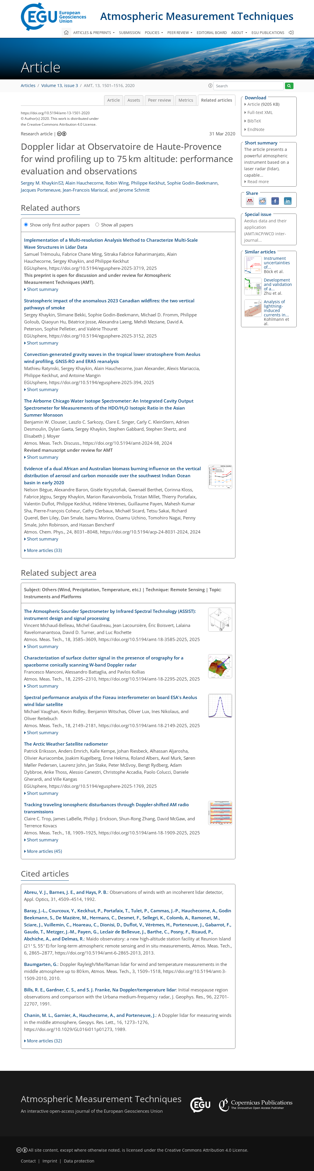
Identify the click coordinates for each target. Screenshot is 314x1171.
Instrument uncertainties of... (277, 262)
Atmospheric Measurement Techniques (196, 16)
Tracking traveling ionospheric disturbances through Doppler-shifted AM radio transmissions (106, 808)
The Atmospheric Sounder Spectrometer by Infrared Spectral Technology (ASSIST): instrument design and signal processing (110, 614)
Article (113, 100)
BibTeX (254, 121)
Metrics (186, 100)
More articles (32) (44, 1041)
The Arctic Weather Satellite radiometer (66, 744)
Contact (28, 1161)
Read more (258, 181)
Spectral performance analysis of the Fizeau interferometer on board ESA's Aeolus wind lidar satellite (110, 700)
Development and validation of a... (278, 284)
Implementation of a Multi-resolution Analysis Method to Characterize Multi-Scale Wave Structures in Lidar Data (111, 243)
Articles (28, 85)
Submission (129, 32)
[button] (210, 85)
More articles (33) (44, 550)
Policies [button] (152, 32)
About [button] (237, 32)
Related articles (216, 100)
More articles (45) (44, 851)
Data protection (79, 1161)
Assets (134, 100)
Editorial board (212, 32)
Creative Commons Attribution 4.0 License (206, 1150)
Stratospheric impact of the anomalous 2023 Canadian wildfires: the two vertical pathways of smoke (109, 304)
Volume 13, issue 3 (59, 85)
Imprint (50, 1161)
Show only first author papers (57, 225)
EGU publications (268, 32)
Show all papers (114, 225)
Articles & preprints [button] (92, 32)
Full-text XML (260, 112)
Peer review (159, 100)
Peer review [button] (178, 32)
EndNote (255, 129)
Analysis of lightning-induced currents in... (276, 308)
